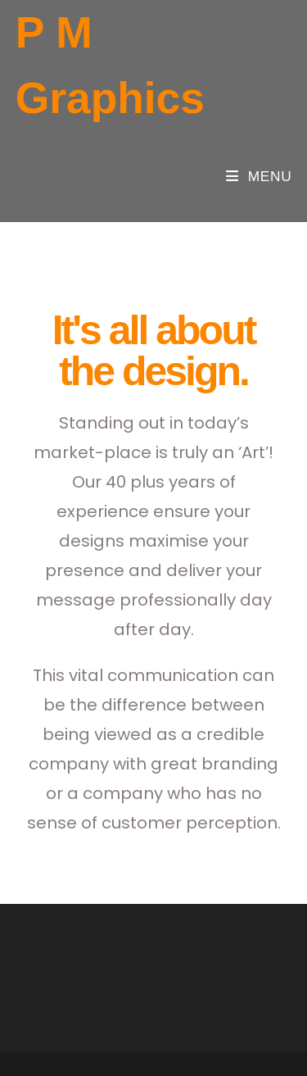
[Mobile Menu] (258, 176)
